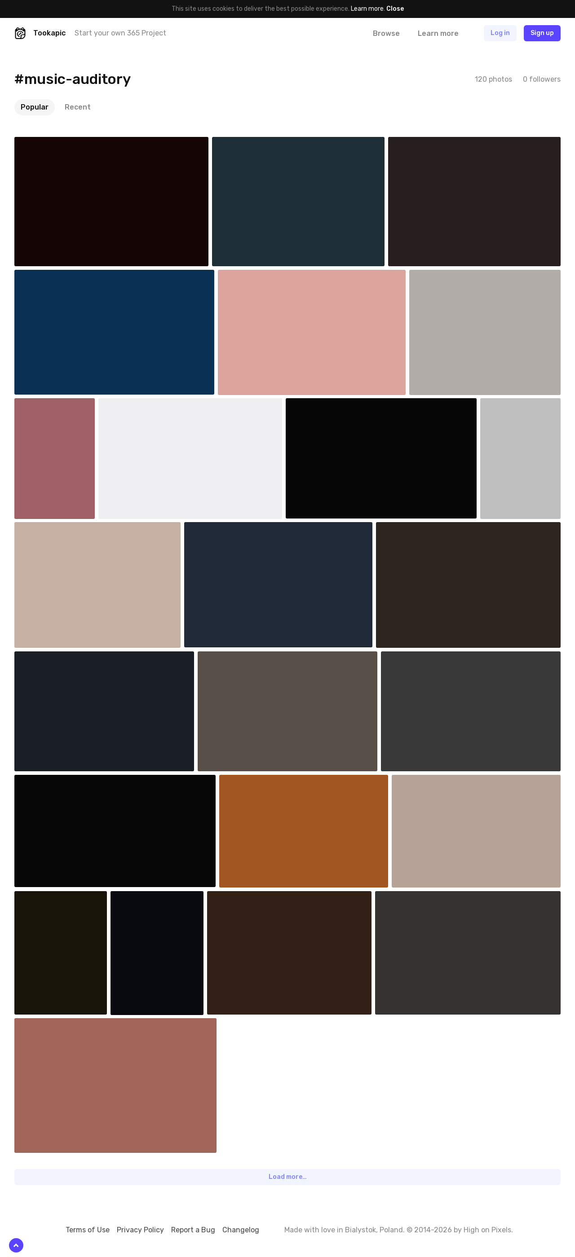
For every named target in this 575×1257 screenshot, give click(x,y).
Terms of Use (88, 1230)
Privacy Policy (140, 1230)
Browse (386, 33)
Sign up (542, 33)
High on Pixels (487, 1230)
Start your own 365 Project (120, 33)
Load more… (288, 1177)
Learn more (367, 9)
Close (395, 9)
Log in (500, 33)
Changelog (240, 1230)
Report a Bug (193, 1230)
